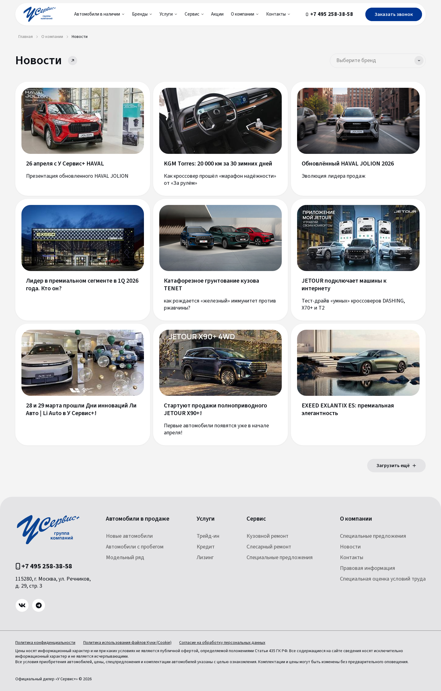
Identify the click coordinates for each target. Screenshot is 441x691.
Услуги (206, 519)
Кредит (206, 546)
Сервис (256, 519)
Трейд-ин (208, 536)
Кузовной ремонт (267, 536)
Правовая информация (367, 568)
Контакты (351, 557)
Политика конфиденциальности (45, 642)
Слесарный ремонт (269, 546)
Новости (350, 546)
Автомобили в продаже (137, 519)
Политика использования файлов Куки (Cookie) (129, 642)
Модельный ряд (125, 557)
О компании (356, 519)
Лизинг (205, 557)
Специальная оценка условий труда (383, 578)
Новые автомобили (129, 536)
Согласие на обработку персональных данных (225, 642)
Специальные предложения (280, 557)
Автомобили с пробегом (135, 546)
